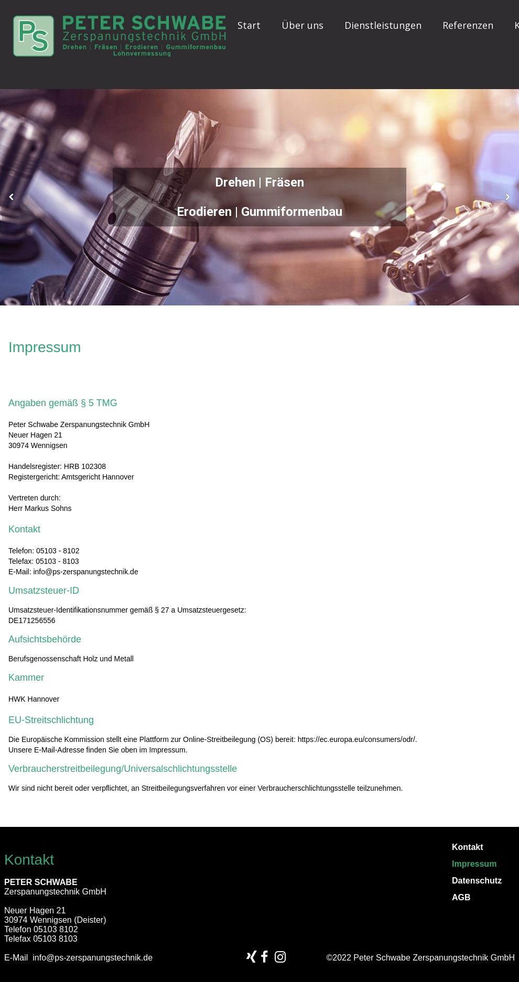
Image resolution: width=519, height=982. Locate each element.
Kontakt (467, 847)
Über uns (302, 25)
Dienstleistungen (382, 25)
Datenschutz (477, 881)
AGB (461, 897)
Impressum (474, 864)
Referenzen (467, 25)
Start (249, 25)
